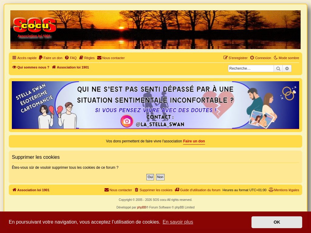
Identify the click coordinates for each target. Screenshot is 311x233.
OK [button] (277, 222)
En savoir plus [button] (177, 222)
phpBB (141, 207)
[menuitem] (50, 58)
